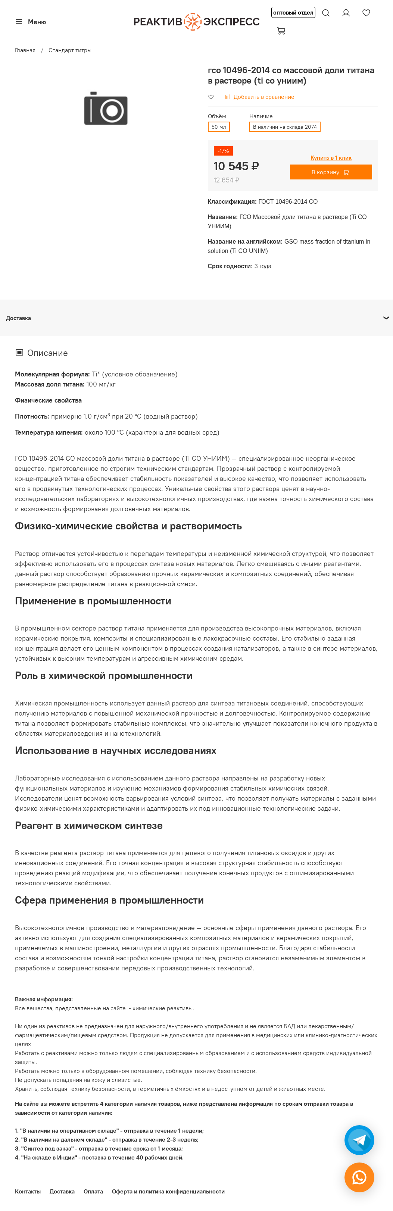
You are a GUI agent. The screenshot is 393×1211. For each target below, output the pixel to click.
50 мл (219, 126)
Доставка (62, 1191)
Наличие (261, 116)
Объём (217, 116)
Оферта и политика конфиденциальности (168, 1191)
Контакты (28, 1191)
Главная (25, 50)
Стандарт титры (70, 50)
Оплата (93, 1191)
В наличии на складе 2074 (285, 126)
